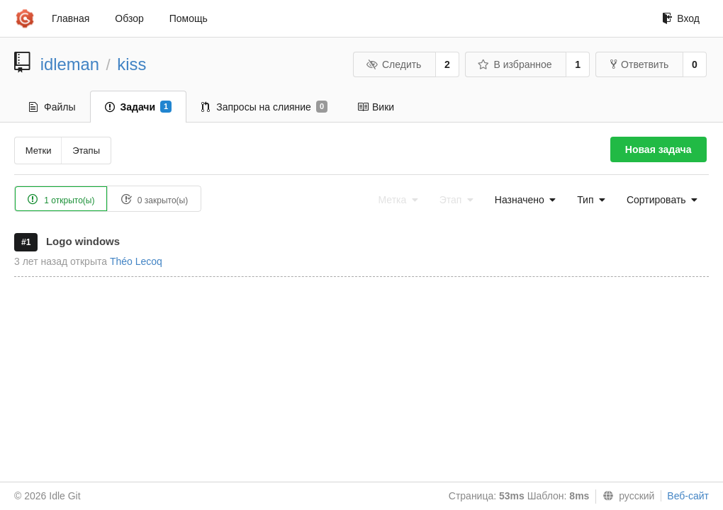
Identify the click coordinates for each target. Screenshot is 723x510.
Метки (39, 150)
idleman (69, 64)
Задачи (138, 107)
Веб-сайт (688, 496)
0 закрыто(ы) (154, 199)
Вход (681, 18)
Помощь (188, 18)
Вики (375, 107)
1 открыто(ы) (61, 199)
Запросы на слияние (264, 107)
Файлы (52, 107)
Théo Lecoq (136, 261)
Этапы (86, 150)
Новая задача (658, 149)
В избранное (514, 64)
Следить (393, 64)
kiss (131, 64)
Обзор (129, 18)
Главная (70, 18)
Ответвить (639, 64)
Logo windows (83, 241)
